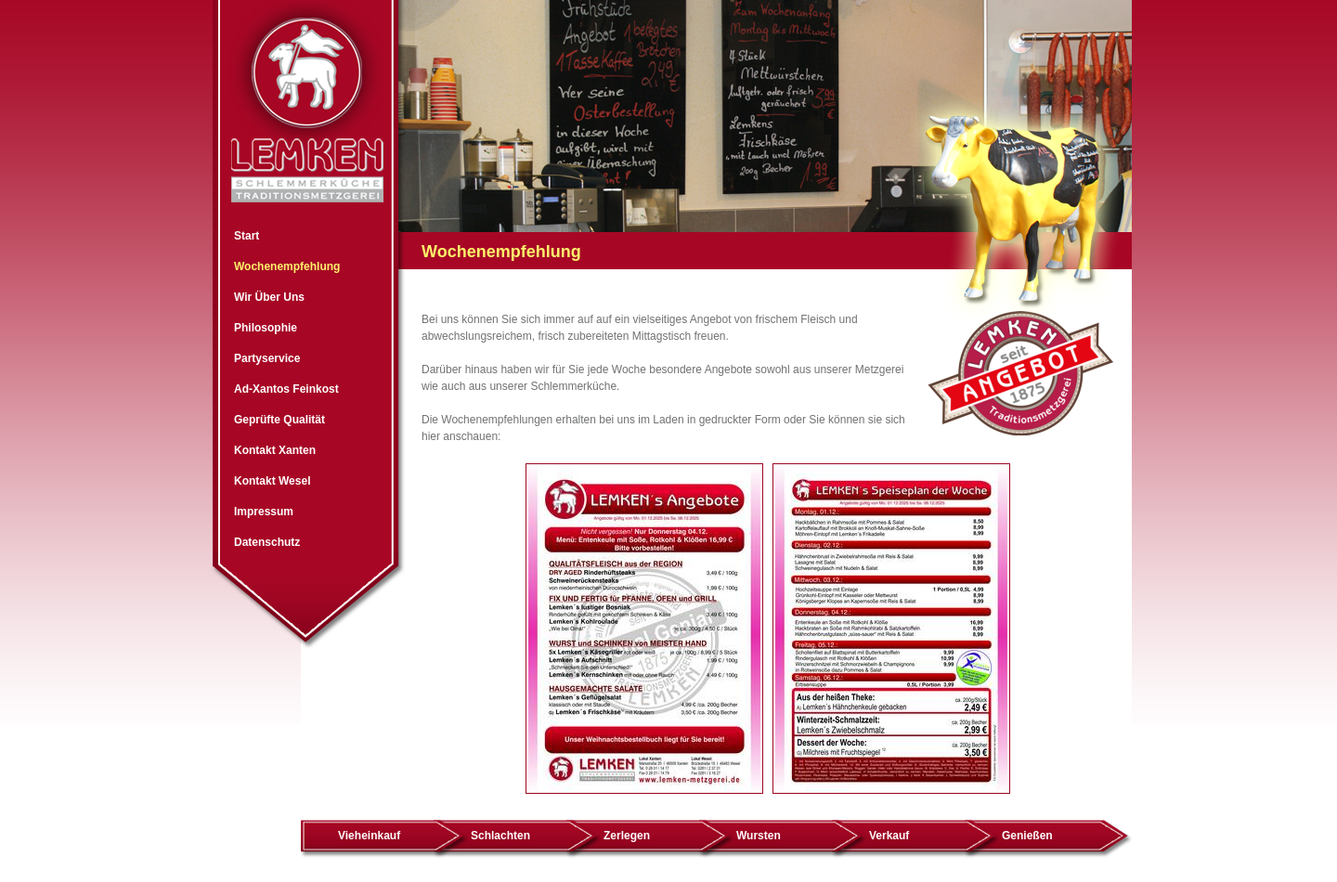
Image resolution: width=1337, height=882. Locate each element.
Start (246, 235)
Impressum (263, 511)
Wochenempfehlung (287, 266)
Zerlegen (627, 835)
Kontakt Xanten (275, 450)
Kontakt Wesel (272, 480)
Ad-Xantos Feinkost (286, 389)
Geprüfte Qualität (279, 419)
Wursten (758, 835)
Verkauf (889, 835)
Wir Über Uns (269, 297)
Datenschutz (267, 542)
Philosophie (265, 327)
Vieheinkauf (369, 835)
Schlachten (500, 835)
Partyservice (267, 358)
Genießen (1027, 835)
